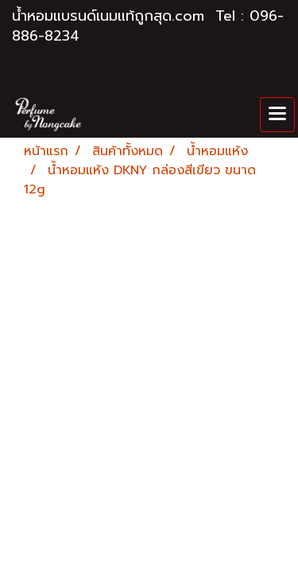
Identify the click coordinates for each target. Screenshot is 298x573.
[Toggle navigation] (277, 114)
